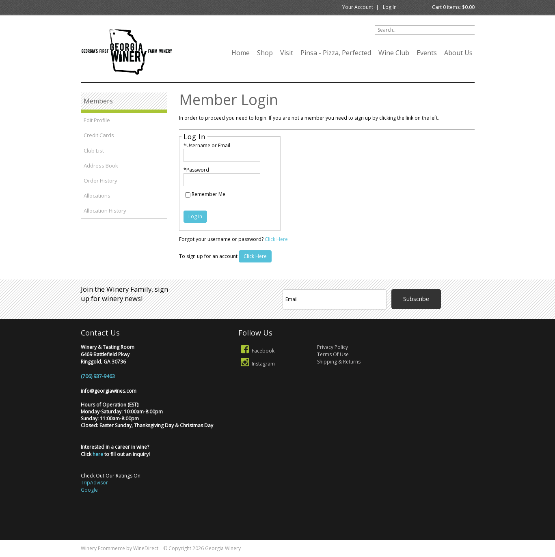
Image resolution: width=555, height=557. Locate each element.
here (98, 454)
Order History (100, 180)
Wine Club (393, 52)
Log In (390, 7)
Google (89, 489)
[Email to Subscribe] (335, 299)
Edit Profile (97, 120)
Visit (286, 52)
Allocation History (105, 210)
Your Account (357, 7)
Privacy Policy (332, 347)
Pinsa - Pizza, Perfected (335, 52)
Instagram (256, 363)
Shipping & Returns (339, 361)
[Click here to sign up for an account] (255, 256)
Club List (94, 150)
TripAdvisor (94, 482)
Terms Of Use (333, 354)
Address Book (101, 165)
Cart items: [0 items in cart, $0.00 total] (453, 7)
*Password (196, 169)
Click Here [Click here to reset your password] (276, 239)
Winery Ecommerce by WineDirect (119, 548)
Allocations (97, 195)
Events (427, 52)
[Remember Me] (187, 195)
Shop (265, 52)
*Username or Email (207, 145)
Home (240, 52)
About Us (458, 52)
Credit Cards (99, 135)
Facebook (256, 350)
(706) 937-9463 (98, 376)
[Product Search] (425, 30)
